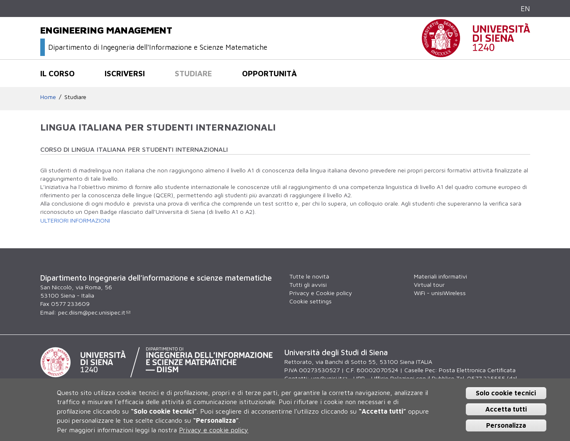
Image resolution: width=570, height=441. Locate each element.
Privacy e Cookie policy (320, 292)
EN (525, 8)
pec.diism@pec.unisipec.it (94, 312)
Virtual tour (429, 284)
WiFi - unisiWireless (440, 292)
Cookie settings (310, 301)
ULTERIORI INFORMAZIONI (75, 220)
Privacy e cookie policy (213, 430)
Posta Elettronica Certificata (477, 369)
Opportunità (269, 73)
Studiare (193, 73)
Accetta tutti (506, 409)
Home (48, 96)
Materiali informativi (440, 276)
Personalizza (506, 425)
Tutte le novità (309, 276)
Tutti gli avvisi (308, 284)
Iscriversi (125, 73)
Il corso (57, 73)
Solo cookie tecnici (506, 393)
